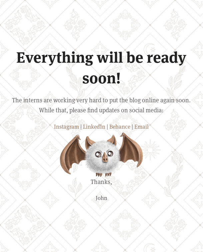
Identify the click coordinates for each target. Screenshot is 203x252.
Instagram (66, 126)
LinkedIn (94, 126)
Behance (119, 126)
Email (141, 126)
